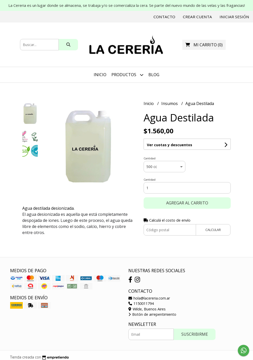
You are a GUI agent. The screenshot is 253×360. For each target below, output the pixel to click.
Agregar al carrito (187, 203)
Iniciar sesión (234, 16)
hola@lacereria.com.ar (149, 298)
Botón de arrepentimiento (152, 314)
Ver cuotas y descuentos (169, 144)
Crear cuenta (197, 16)
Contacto (164, 16)
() (204, 45)
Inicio (100, 74)
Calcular (213, 229)
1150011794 (141, 303)
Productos (127, 74)
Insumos (170, 103)
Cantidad (149, 158)
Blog (153, 74)
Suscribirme (194, 334)
